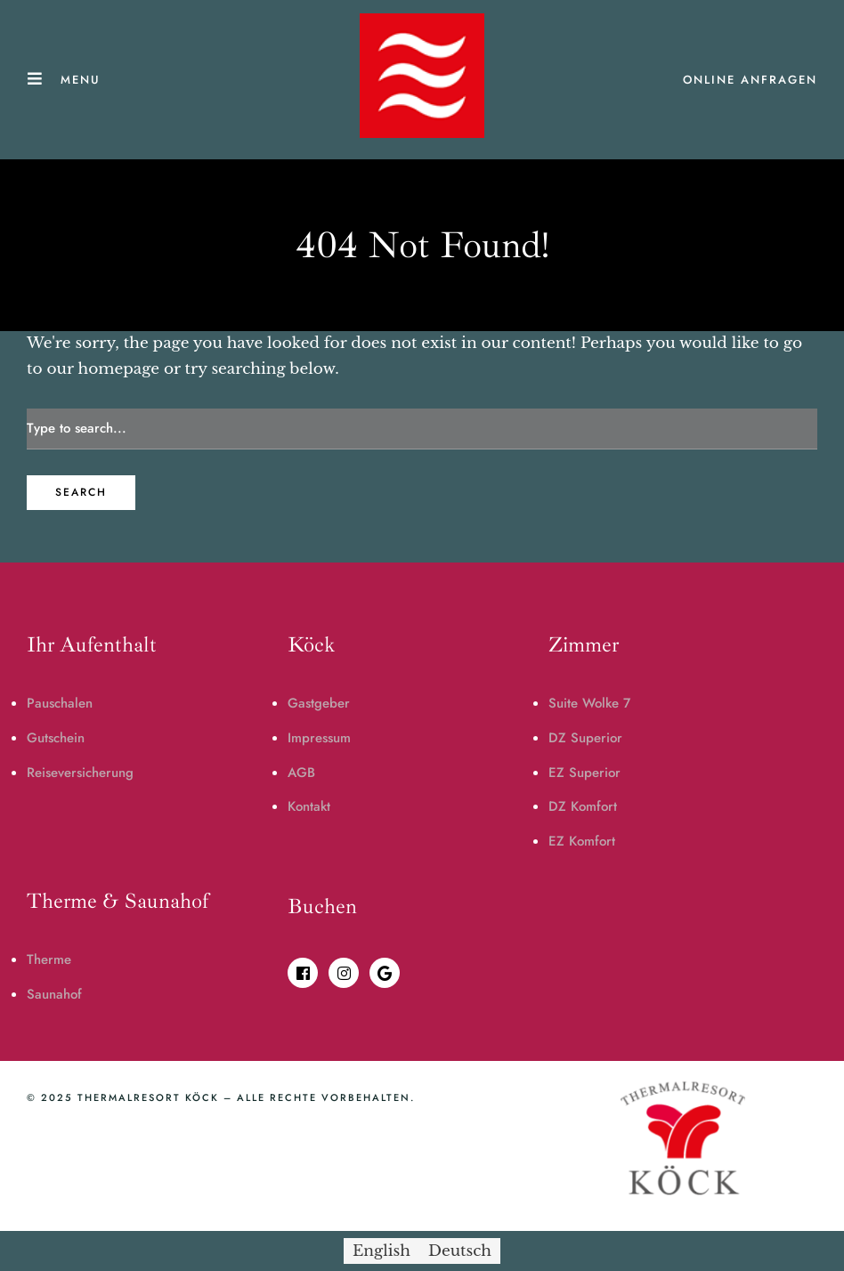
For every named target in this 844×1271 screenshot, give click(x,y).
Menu (81, 79)
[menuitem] (381, 1251)
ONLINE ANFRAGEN (750, 79)
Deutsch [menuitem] (459, 1251)
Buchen (322, 906)
